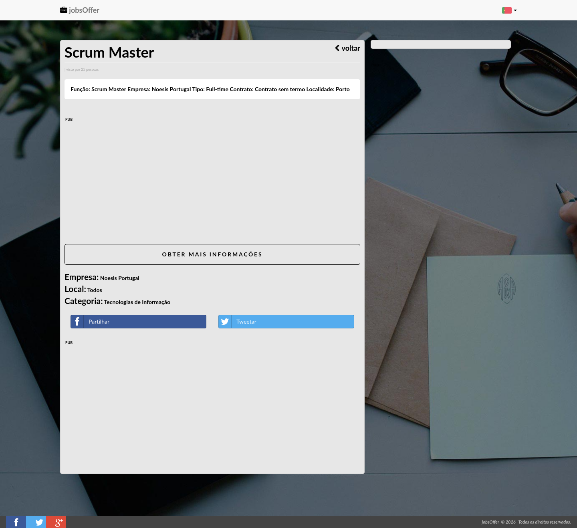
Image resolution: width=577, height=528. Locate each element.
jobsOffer (79, 10)
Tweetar (237, 321)
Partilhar (90, 321)
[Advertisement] (212, 182)
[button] (509, 10)
